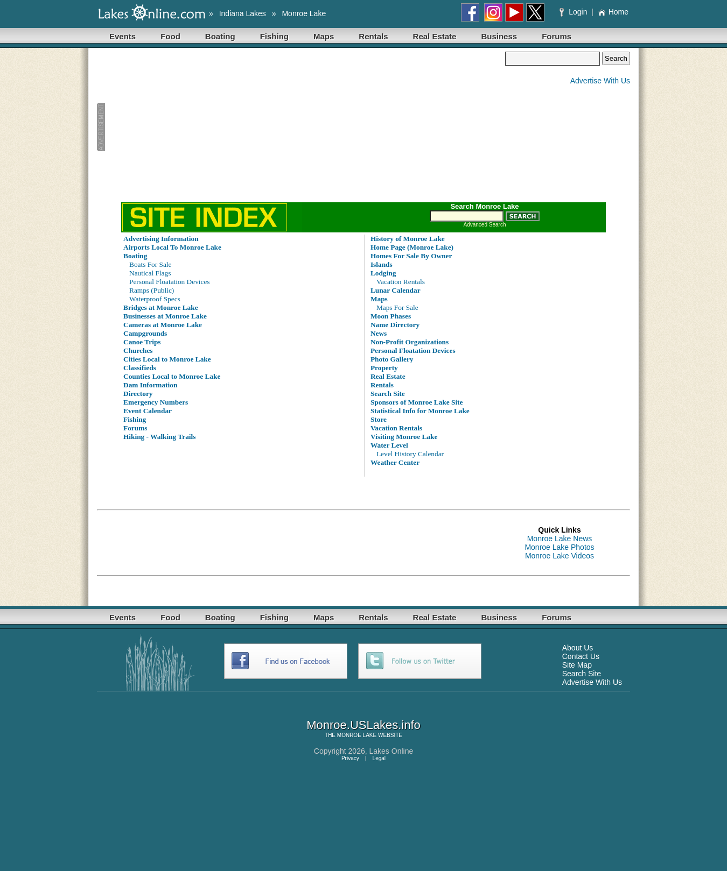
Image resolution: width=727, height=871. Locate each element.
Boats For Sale (150, 264)
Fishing (274, 36)
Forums (556, 36)
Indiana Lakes (242, 13)
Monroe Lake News (559, 538)
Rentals (373, 36)
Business (499, 36)
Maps (323, 36)
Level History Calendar (410, 454)
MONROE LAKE (356, 735)
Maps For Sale (397, 307)
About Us (577, 647)
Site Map (577, 665)
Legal (379, 758)
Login (574, 12)
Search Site (581, 673)
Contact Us (580, 656)
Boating (220, 36)
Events (122, 36)
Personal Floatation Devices (169, 282)
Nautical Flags (150, 273)
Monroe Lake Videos (559, 555)
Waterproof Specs (154, 299)
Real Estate (435, 36)
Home (613, 12)
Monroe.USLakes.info (363, 725)
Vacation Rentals (400, 282)
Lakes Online (391, 751)
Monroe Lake (304, 13)
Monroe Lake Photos (559, 547)
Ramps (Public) (151, 290)
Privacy (350, 758)
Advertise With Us (600, 80)
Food (170, 36)
